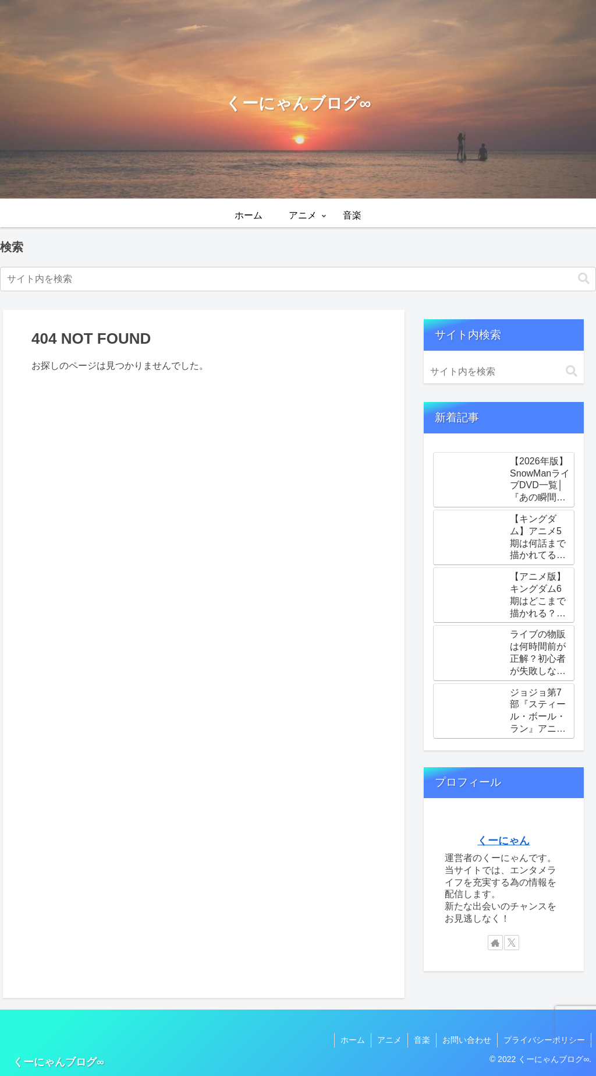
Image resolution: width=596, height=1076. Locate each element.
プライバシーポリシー (544, 1040)
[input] (298, 279)
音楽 (422, 1040)
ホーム (352, 1040)
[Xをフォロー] (511, 942)
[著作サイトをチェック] (495, 942)
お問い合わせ (466, 1040)
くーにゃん (503, 840)
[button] (583, 278)
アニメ (389, 1040)
